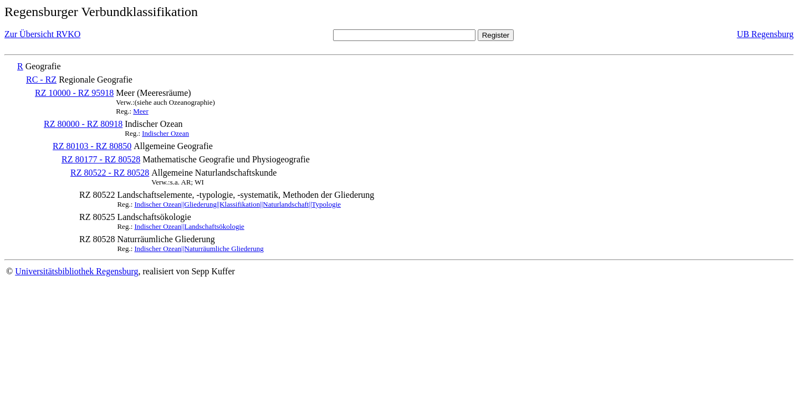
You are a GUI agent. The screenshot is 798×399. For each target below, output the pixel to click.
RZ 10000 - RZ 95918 (74, 93)
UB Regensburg (765, 34)
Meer (140, 111)
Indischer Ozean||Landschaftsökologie (189, 226)
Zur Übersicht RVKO (42, 34)
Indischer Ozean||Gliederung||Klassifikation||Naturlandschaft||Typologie (238, 204)
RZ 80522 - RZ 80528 (109, 172)
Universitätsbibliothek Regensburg (76, 271)
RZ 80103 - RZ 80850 (92, 146)
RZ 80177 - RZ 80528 (101, 159)
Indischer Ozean (165, 133)
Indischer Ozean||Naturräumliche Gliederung (199, 248)
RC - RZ (41, 79)
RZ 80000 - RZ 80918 (83, 124)
